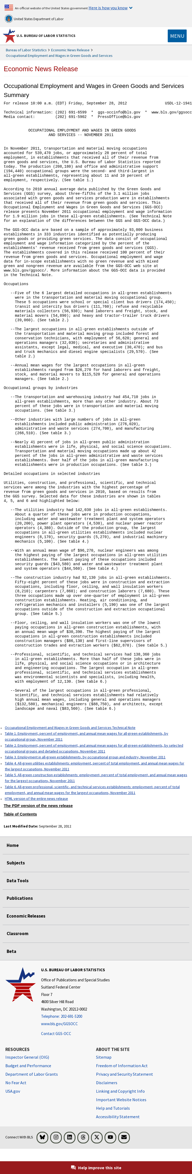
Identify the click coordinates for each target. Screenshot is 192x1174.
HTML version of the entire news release (36, 798)
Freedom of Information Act (122, 1065)
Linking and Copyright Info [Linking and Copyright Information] (120, 1091)
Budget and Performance (28, 1065)
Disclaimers (106, 1082)
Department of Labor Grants (31, 1074)
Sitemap (103, 1057)
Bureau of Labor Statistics (26, 50)
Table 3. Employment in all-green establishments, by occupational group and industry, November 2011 (85, 757)
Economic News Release (70, 50)
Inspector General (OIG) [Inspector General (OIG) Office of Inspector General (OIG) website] (27, 1057)
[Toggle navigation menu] (177, 35)
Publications (20, 898)
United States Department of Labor (34, 18)
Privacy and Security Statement (124, 1074)
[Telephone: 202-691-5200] (75, 1016)
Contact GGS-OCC (56, 1033)
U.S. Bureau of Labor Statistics (46, 35)
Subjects (16, 863)
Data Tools (18, 881)
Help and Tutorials (113, 1108)
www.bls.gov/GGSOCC (59, 1023)
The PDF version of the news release (38, 806)
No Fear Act (15, 1082)
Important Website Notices (121, 1099)
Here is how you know (108, 7)
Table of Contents (20, 814)
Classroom (18, 933)
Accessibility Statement (118, 1116)
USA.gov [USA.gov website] (12, 1091)
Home (13, 845)
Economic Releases (26, 916)
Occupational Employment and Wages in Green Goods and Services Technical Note (70, 727)
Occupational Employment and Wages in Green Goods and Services (59, 55)
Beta (11, 951)
